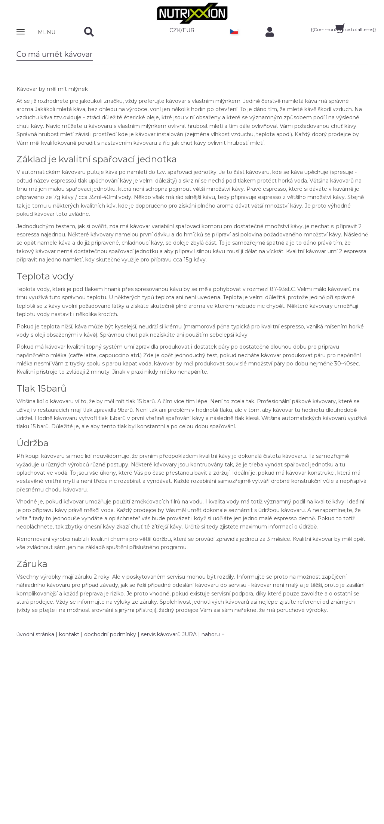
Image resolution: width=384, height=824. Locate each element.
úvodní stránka (35, 634)
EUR (188, 30)
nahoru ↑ (213, 634)
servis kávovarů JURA (169, 634)
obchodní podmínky (110, 634)
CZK (175, 30)
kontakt (69, 634)
